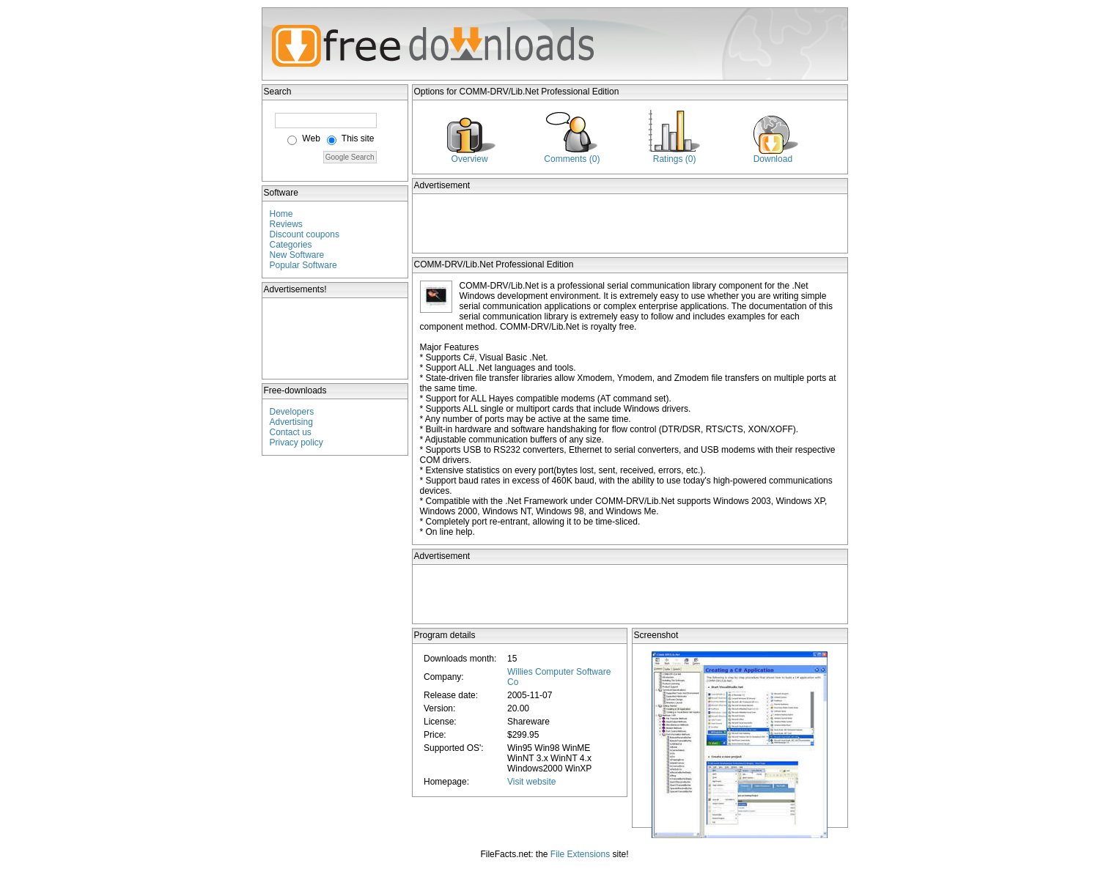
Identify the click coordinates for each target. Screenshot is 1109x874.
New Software (297, 255)
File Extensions (580, 854)
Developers (292, 412)
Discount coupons (304, 234)
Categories (291, 245)
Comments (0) (572, 159)
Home (281, 214)
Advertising (291, 422)
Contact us (291, 432)
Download (773, 159)
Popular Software (303, 265)
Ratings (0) (674, 159)
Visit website (531, 782)
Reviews (286, 224)
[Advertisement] (336, 338)
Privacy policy (296, 442)
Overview (470, 159)
